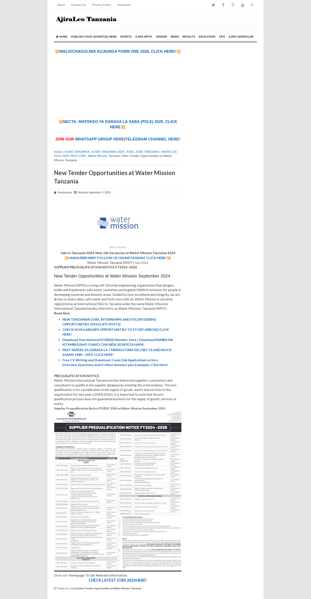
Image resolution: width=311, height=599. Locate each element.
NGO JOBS (78, 156)
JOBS (130, 151)
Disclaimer (124, 4)
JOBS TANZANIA (148, 151)
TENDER (161, 36)
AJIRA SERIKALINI (241, 36)
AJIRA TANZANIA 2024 (108, 151)
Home (62, 36)
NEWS (175, 36)
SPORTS (126, 36)
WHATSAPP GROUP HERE (99, 139)
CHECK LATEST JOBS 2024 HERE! (118, 580)
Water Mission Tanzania (104, 156)
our (65, 575)
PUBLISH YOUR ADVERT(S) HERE (94, 36)
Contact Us (78, 4)
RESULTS (188, 36)
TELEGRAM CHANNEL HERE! (152, 139)
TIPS (222, 36)
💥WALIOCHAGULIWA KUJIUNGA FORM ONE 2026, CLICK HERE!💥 (118, 51)
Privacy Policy (101, 4)
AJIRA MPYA (143, 36)
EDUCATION (207, 36)
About (61, 4)
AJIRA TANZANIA (77, 151)
